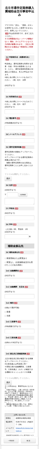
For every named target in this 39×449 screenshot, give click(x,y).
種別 (12, 303)
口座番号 (13, 322)
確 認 (28, 440)
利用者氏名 (13, 97)
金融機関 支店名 (17, 287)
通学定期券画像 (15, 147)
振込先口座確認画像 (18, 354)
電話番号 (12, 118)
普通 (8, 312)
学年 (11, 224)
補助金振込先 (14, 252)
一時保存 (11, 440)
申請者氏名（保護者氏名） (19, 57)
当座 (8, 316)
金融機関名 (14, 271)
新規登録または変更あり (17, 258)
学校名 (11, 208)
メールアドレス (15, 134)
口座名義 (13, 338)
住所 (11, 185)
